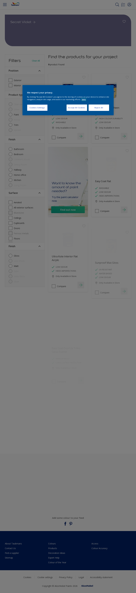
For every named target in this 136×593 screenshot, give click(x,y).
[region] (68, 100)
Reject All (99, 107)
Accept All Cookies (76, 107)
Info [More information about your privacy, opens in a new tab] (84, 99)
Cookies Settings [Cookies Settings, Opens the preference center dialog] (37, 107)
